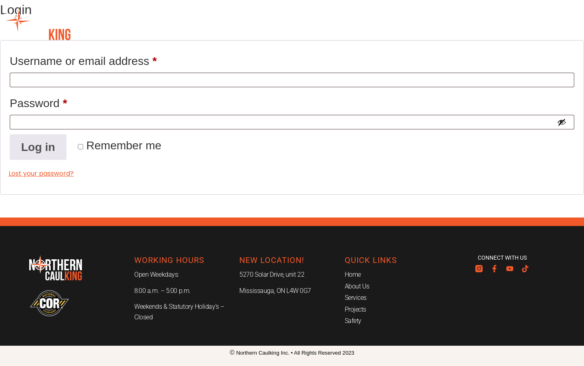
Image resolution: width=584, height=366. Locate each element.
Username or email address (106, 58)
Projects (308, 24)
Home (154, 24)
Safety (358, 24)
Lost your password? (41, 173)
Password (61, 101)
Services (254, 24)
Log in (38, 147)
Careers (407, 24)
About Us (201, 24)
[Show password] (561, 122)
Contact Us (464, 24)
